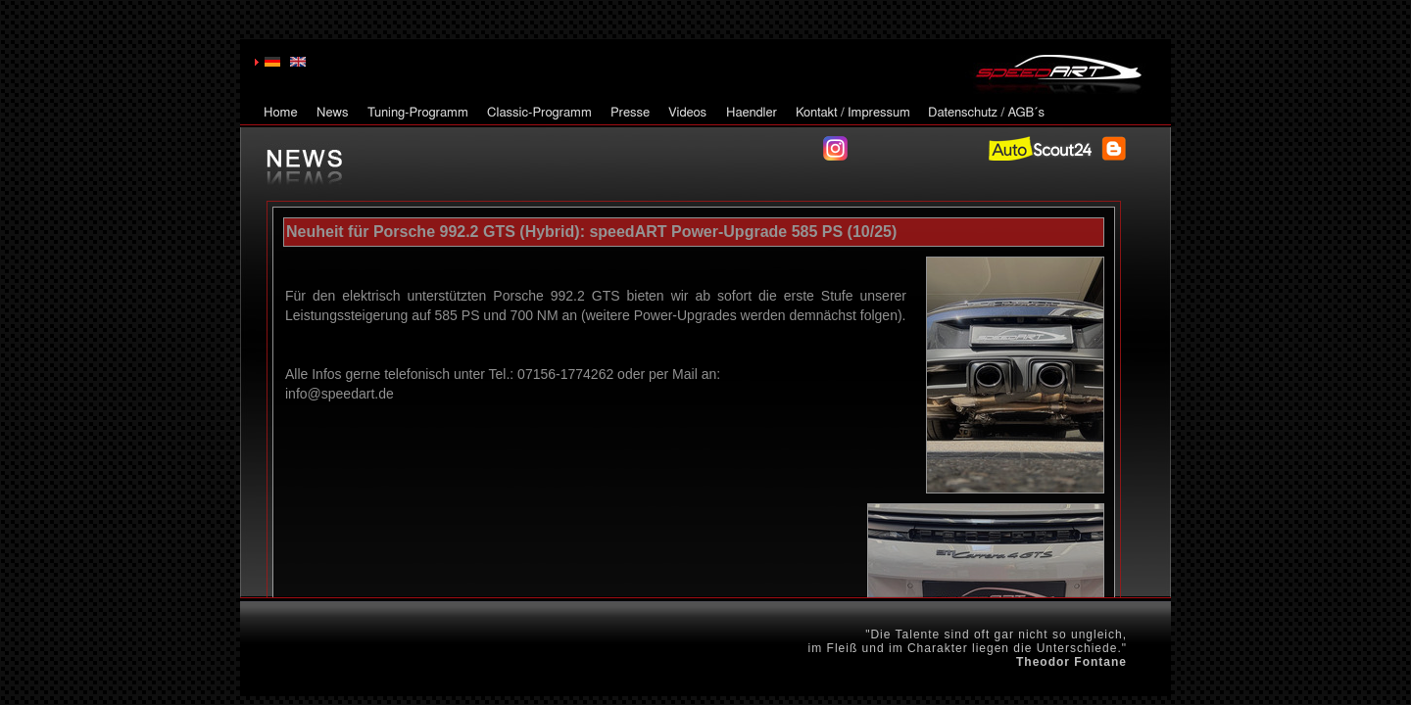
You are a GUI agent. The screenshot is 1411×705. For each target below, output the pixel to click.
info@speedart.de (339, 393)
